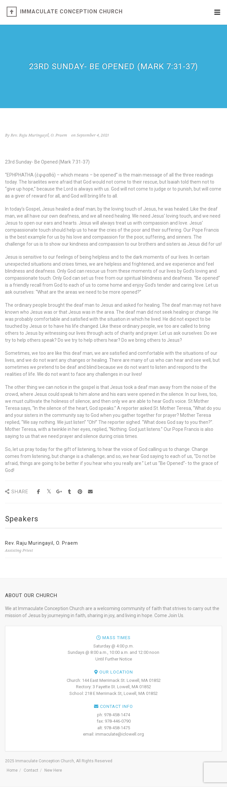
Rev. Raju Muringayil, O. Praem (41, 543)
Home (12, 770)
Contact (31, 770)
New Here (53, 770)
